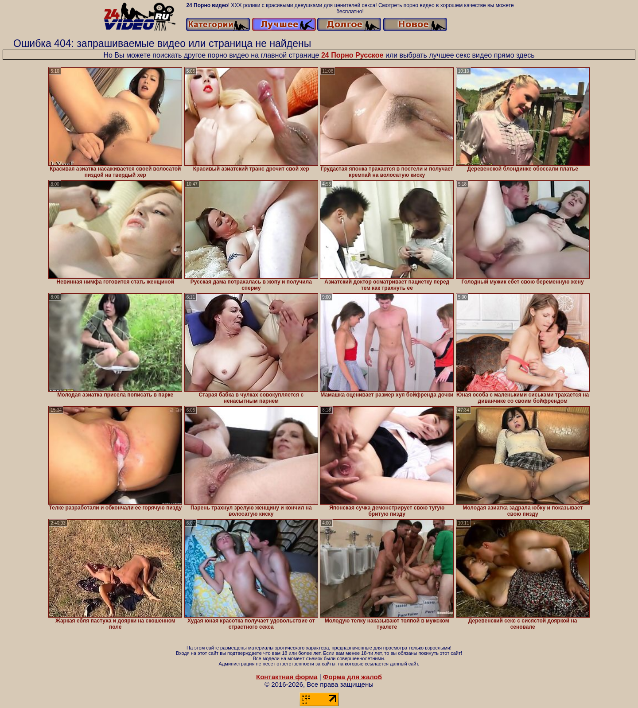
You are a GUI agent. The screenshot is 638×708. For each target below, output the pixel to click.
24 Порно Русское (352, 55)
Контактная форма (287, 677)
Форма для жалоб (352, 677)
